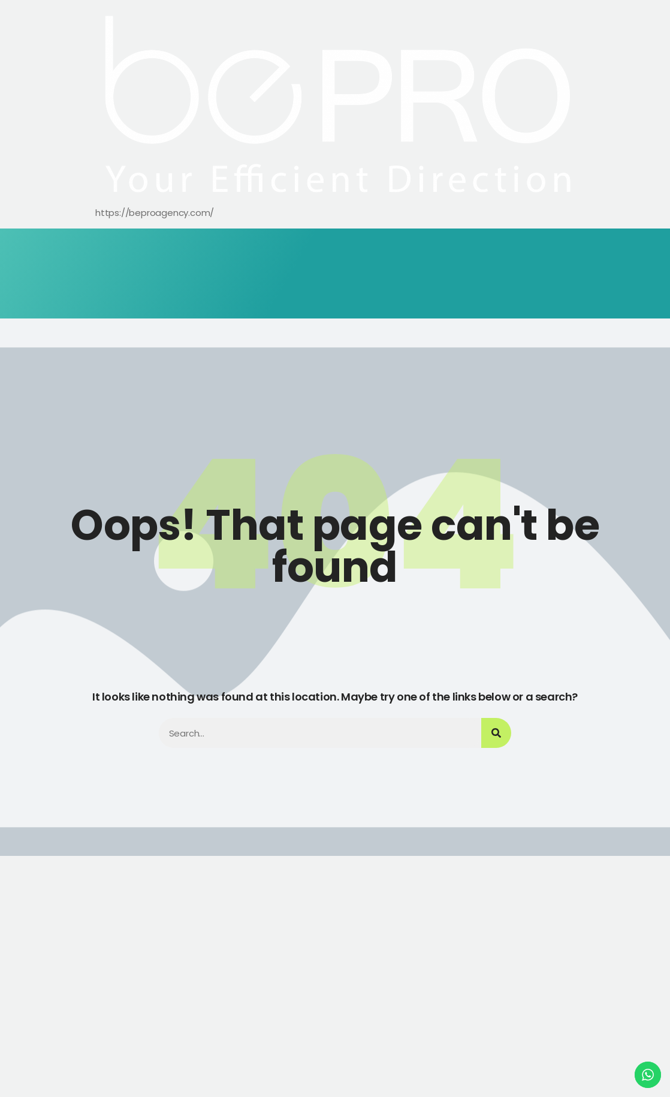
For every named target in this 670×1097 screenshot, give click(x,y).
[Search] (496, 733)
